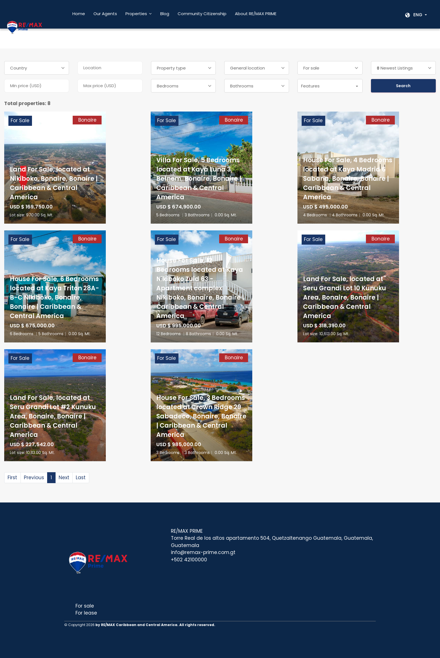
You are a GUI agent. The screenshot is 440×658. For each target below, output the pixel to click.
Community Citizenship (202, 14)
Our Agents (105, 14)
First (12, 477)
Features (310, 86)
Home (78, 14)
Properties (136, 14)
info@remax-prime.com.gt (203, 552)
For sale (84, 606)
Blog (164, 14)
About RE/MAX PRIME (255, 14)
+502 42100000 (189, 559)
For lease (86, 613)
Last (81, 477)
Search (403, 86)
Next (64, 477)
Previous (34, 477)
